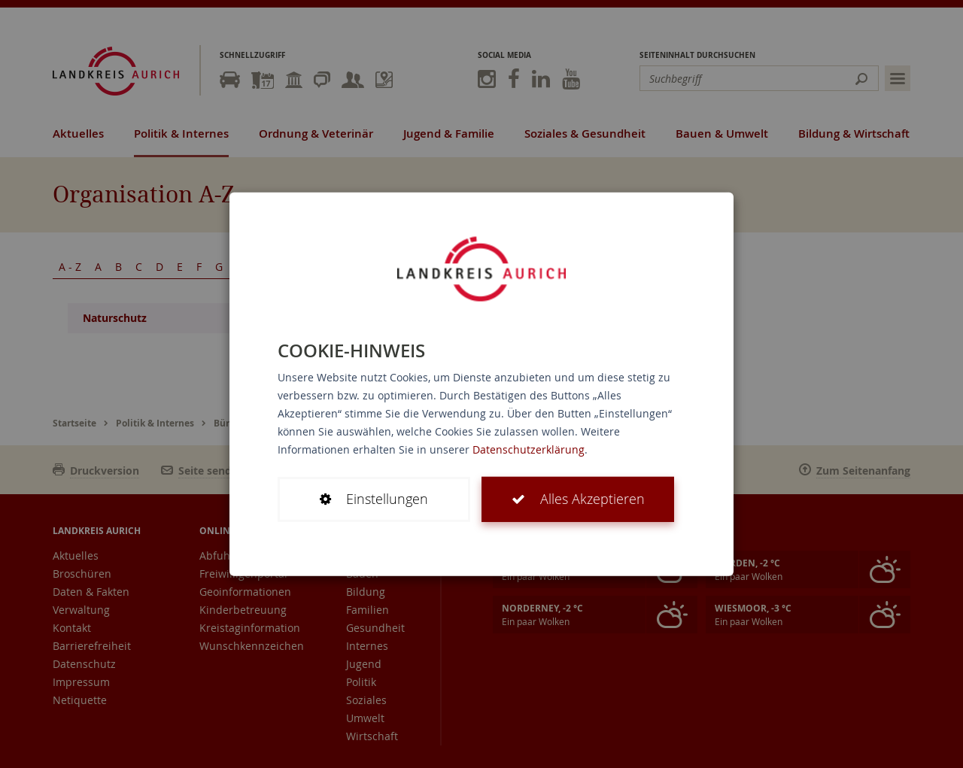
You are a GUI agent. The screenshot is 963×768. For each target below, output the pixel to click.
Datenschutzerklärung (528, 449)
